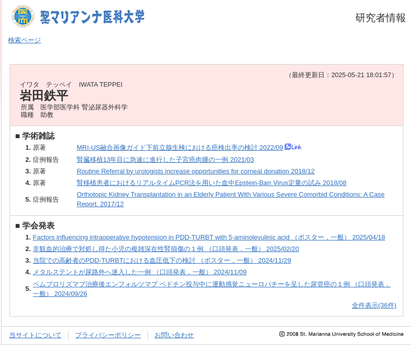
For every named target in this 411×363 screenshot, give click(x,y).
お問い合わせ (174, 335)
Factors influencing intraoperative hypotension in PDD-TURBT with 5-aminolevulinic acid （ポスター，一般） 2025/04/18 (209, 237)
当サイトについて (35, 335)
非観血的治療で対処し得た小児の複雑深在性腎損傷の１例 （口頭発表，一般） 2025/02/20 (166, 249)
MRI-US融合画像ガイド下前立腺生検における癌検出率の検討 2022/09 (180, 147)
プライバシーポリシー (108, 335)
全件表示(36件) (374, 305)
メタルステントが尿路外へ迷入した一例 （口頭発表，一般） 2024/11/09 (139, 272)
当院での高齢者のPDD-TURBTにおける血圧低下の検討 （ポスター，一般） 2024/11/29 (162, 260)
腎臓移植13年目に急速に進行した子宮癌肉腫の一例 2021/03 (165, 159)
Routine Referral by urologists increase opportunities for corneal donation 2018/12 (196, 171)
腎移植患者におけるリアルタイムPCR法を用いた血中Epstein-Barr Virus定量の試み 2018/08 (211, 183)
